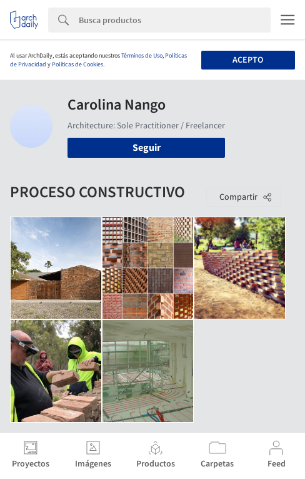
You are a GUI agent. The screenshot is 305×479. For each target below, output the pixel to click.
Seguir (146, 148)
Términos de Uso (141, 55)
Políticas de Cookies (77, 64)
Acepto (247, 60)
